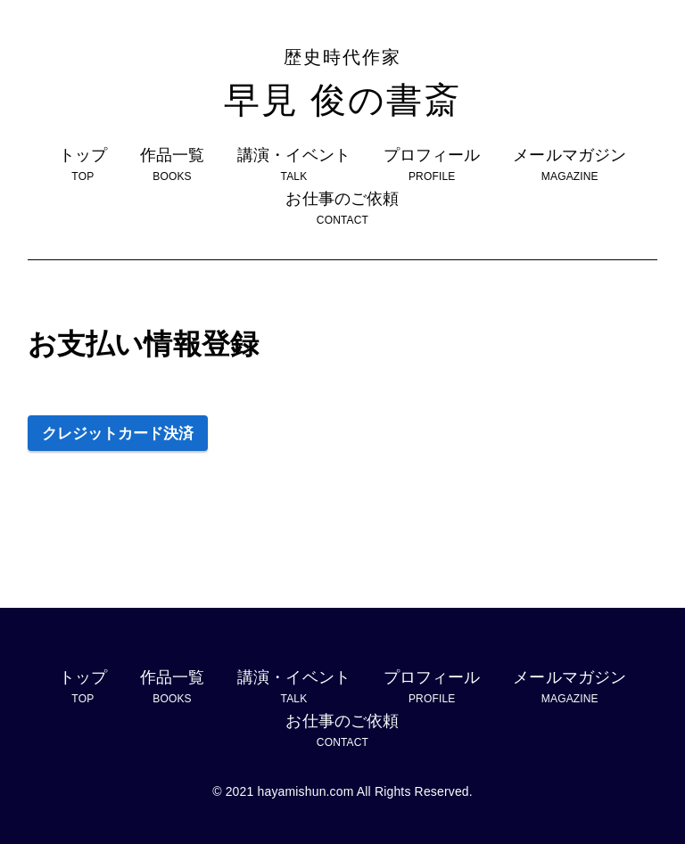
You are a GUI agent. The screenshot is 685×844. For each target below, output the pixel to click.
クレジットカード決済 (118, 433)
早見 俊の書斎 (342, 81)
